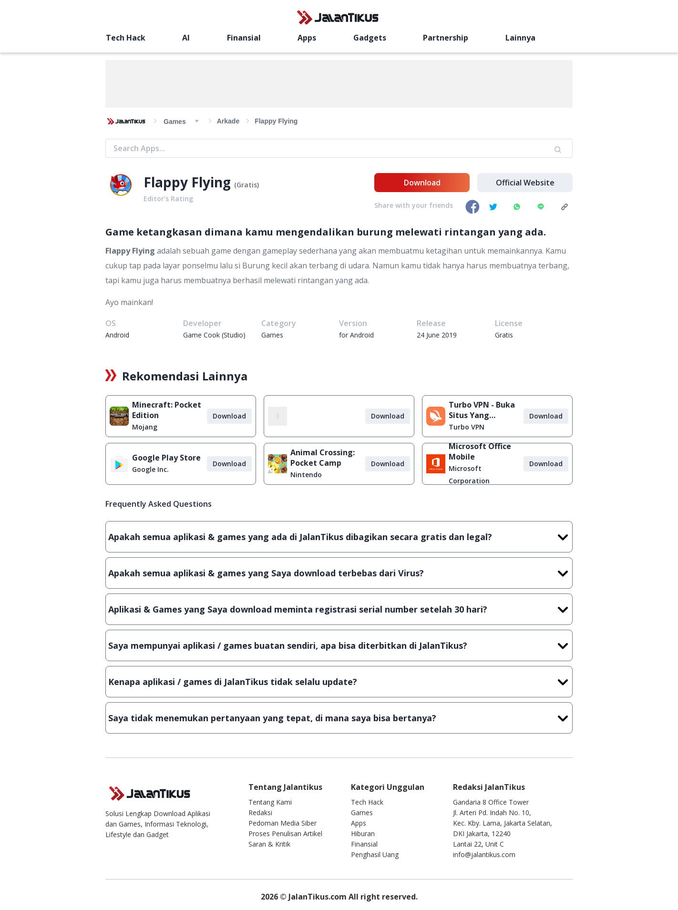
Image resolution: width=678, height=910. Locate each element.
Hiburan (363, 833)
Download (422, 182)
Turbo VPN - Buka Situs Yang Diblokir (482, 409)
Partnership (445, 37)
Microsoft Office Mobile (480, 451)
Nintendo (306, 474)
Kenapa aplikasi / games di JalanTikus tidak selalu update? (339, 681)
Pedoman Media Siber (282, 823)
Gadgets (369, 37)
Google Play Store (166, 457)
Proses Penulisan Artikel (285, 833)
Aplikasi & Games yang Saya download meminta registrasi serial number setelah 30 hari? (339, 609)
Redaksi (260, 812)
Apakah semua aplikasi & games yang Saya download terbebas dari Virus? (339, 573)
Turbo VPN (466, 426)
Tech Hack (125, 37)
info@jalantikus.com (484, 854)
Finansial (244, 37)
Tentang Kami (270, 802)
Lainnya (520, 37)
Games (362, 812)
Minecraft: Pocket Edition (166, 409)
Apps (307, 37)
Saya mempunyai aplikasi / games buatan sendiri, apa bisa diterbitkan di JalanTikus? (339, 645)
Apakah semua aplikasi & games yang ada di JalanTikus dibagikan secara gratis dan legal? (339, 536)
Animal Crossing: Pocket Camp (322, 457)
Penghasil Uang (375, 854)
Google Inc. (150, 469)
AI (186, 37)
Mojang (144, 426)
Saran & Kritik (269, 844)
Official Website (525, 182)
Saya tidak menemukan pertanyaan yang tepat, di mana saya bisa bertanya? (339, 718)
